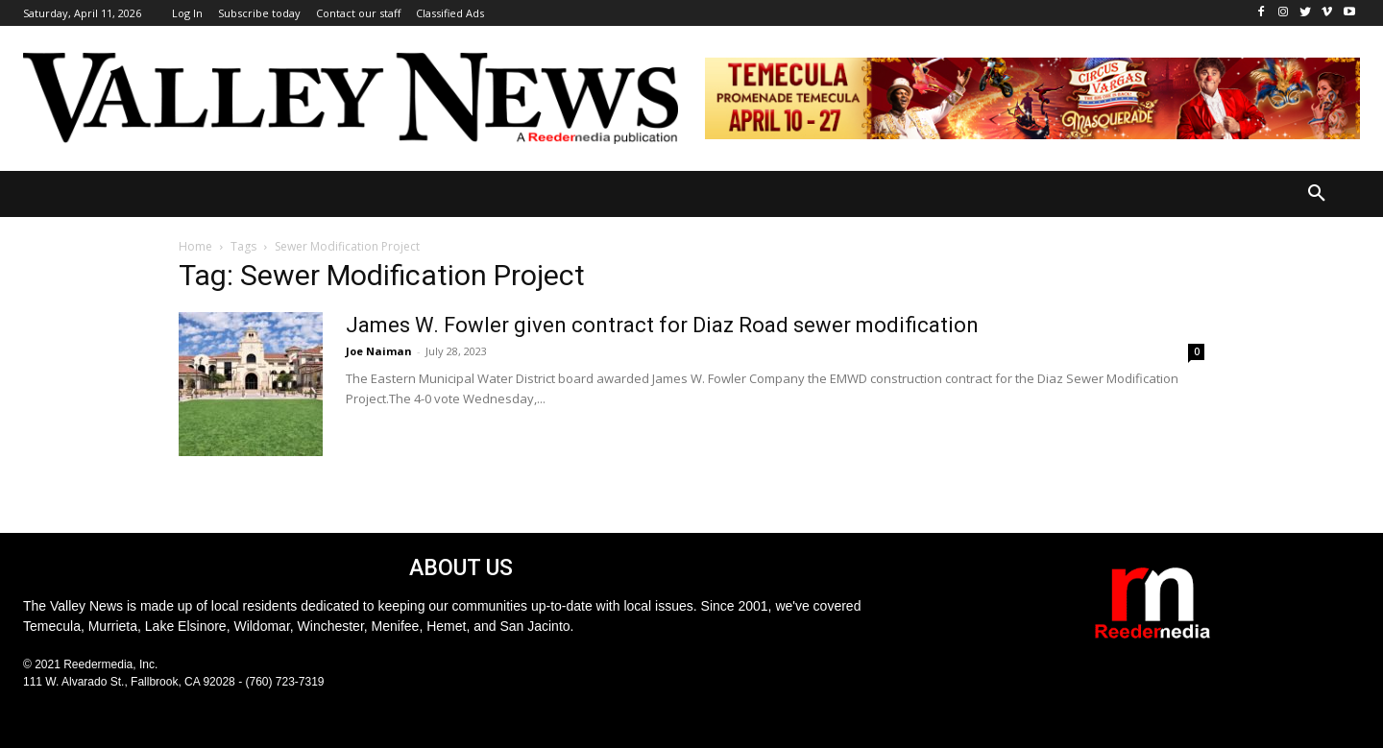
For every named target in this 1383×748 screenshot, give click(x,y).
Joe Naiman (379, 351)
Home (195, 246)
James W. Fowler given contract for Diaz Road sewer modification (662, 325)
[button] (1317, 194)
